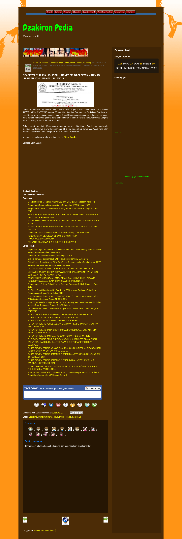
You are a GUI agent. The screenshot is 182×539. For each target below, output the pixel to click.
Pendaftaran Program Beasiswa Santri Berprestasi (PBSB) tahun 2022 (59, 205)
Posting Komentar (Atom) (45, 530)
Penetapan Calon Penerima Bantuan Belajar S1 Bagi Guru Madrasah (58, 233)
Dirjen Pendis (76, 63)
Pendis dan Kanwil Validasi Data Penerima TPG (49, 265)
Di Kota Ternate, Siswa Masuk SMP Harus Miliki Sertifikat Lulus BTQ (58, 259)
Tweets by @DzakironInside (136, 176)
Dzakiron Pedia (48, 27)
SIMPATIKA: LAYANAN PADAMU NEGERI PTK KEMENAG (54, 320)
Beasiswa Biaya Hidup (59, 63)
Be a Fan (93, 388)
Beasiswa (44, 63)
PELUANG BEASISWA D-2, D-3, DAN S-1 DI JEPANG (52, 242)
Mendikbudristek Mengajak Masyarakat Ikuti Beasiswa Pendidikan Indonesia (61, 202)
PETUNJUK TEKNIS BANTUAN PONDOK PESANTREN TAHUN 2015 (59, 336)
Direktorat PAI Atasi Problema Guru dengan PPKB (50, 256)
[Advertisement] (65, 167)
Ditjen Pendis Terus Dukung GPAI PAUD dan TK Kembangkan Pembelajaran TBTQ (64, 262)
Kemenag (87, 63)
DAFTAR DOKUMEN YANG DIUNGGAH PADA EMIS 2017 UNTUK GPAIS (61, 269)
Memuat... (118, 132)
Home (35, 63)
